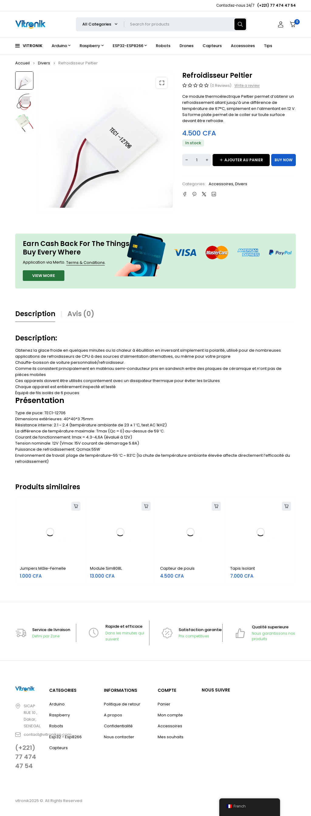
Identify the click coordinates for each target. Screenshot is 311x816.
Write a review (247, 86)
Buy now (283, 159)
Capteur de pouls (177, 568)
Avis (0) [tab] (80, 314)
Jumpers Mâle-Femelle (43, 568)
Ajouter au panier (243, 159)
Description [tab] (35, 314)
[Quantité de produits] (196, 160)
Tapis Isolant (242, 568)
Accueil (22, 63)
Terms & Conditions (85, 262)
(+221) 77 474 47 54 (25, 756)
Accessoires (221, 184)
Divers (44, 63)
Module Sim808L (106, 568)
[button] (161, 82)
